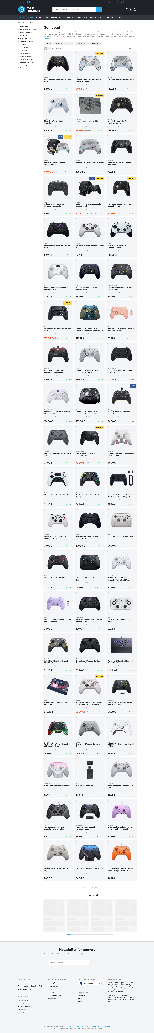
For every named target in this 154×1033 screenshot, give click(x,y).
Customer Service (129, 2)
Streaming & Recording (27, 41)
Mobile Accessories (80, 17)
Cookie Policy (23, 1000)
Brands (121, 17)
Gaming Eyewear (25, 65)
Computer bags (25, 68)
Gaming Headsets (54, 995)
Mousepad (23, 35)
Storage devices (25, 53)
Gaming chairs (53, 992)
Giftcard (103, 2)
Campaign (23, 17)
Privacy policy (23, 1009)
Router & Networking (26, 59)
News (32, 17)
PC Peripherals (42, 17)
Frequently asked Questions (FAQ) (30, 986)
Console (53, 17)
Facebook (81, 995)
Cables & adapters (26, 56)
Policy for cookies (91, 1026)
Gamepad (37, 22)
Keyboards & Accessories (28, 29)
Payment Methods (24, 1006)
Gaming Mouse (53, 983)
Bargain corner (110, 17)
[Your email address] (68, 962)
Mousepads (52, 998)
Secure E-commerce (25, 1013)
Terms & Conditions (25, 989)
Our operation (70, 1026)
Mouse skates (53, 986)
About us (21, 1003)
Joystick (24, 50)
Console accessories (55, 989)
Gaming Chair (64, 17)
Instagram (81, 1001)
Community (113, 2)
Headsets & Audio (25, 38)
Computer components (27, 62)
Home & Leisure (96, 17)
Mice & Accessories (26, 32)
